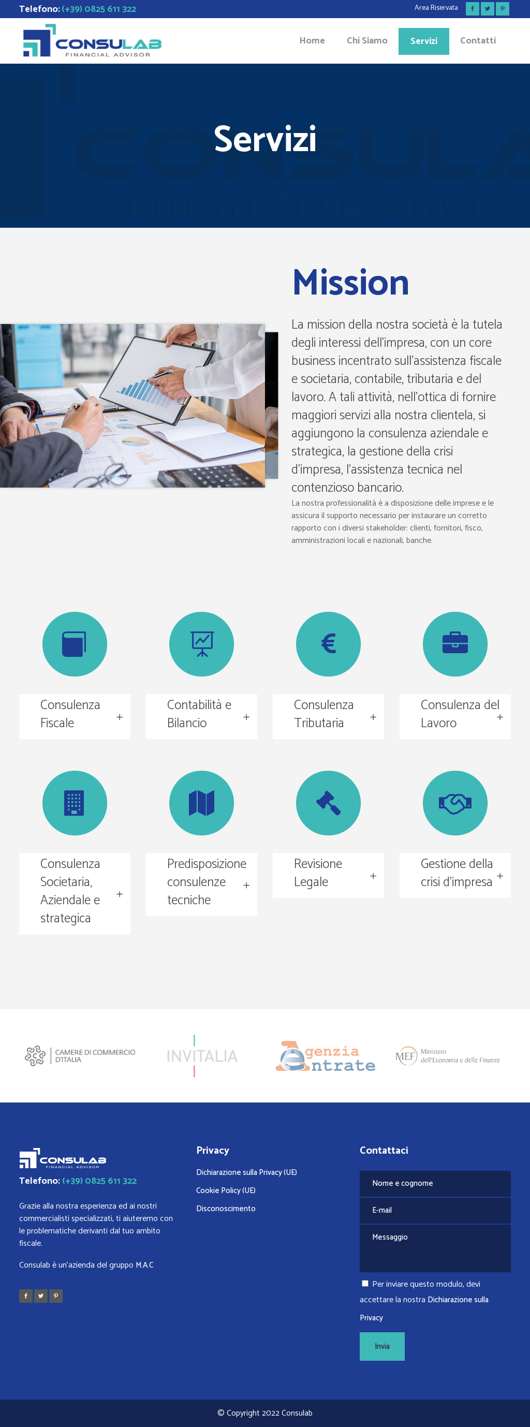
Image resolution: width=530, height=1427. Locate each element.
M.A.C (144, 1265)
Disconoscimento (226, 1208)
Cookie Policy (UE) (226, 1190)
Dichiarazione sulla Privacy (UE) (246, 1172)
